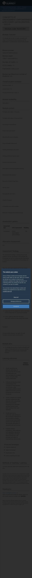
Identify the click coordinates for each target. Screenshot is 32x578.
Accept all (16, 306)
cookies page (7, 291)
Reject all (16, 297)
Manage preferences (16, 301)
